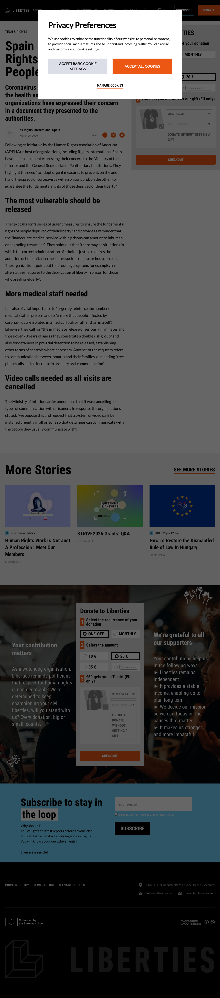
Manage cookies (110, 85)
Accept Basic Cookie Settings (77, 66)
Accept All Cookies (142, 66)
